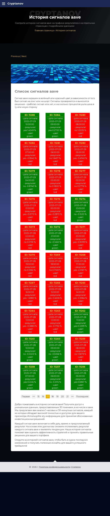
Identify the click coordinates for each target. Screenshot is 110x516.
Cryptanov (15, 3)
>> (74, 441)
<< (36, 441)
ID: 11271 (80, 271)
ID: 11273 (30, 271)
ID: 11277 (80, 215)
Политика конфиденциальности (54, 515)
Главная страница (44, 30)
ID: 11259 (80, 383)
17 (50, 441)
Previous (15, 100)
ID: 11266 (55, 327)
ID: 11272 (55, 271)
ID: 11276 (30, 243)
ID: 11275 (55, 243)
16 (45, 441)
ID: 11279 (30, 215)
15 (40, 441)
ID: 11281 (55, 187)
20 (64, 441)
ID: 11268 (80, 299)
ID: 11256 (80, 411)
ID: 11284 (55, 159)
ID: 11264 (29, 355)
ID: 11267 (30, 327)
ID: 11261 (30, 383)
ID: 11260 (55, 383)
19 (59, 441)
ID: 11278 (55, 215)
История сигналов (66, 30)
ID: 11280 (80, 187)
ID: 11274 (80, 243)
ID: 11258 (30, 411)
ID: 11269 (55, 299)
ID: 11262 (80, 355)
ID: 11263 (55, 355)
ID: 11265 (80, 327)
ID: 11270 (30, 299)
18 (55, 441)
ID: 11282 (30, 187)
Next (24, 100)
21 (70, 441)
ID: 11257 (55, 411)
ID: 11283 (80, 159)
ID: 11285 (30, 159)
